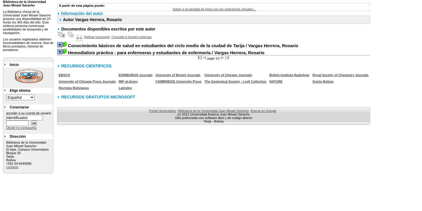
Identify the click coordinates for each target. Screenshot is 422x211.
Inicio (14, 65)
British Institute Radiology (289, 75)
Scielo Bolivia (322, 81)
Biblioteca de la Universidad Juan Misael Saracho (213, 111)
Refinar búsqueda (97, 37)
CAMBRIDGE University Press (179, 81)
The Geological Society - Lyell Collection (236, 81)
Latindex (125, 88)
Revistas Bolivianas (74, 88)
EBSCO (64, 75)
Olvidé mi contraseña (21, 128)
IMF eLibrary (128, 81)
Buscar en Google (263, 111)
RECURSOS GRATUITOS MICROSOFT (98, 97)
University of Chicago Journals (228, 75)
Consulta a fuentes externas (131, 37)
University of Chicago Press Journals (87, 81)
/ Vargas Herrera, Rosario (183, 45)
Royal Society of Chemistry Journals (340, 75)
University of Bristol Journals (178, 75)
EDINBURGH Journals (136, 75)
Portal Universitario (162, 111)
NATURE (276, 81)
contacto (12, 167)
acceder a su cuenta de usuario (28, 113)
